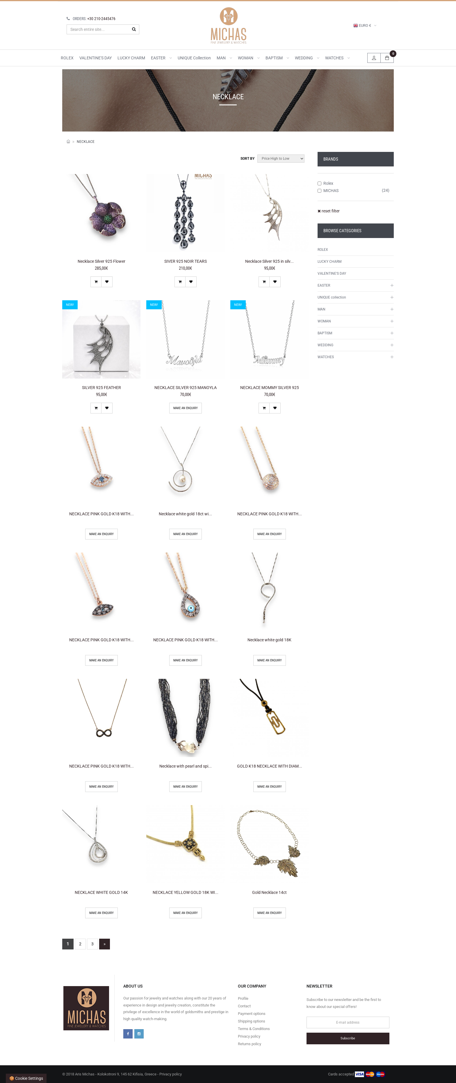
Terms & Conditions (254, 1029)
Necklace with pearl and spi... (185, 766)
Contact (244, 1006)
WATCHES (337, 58)
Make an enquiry (185, 408)
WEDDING (307, 58)
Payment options (252, 1013)
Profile (243, 998)
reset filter (329, 211)
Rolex (325, 183)
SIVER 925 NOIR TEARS (185, 261)
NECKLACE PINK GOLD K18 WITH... (101, 514)
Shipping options (251, 1021)
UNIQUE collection (194, 58)
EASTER (161, 58)
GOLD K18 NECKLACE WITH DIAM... (269, 766)
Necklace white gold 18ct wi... (185, 514)
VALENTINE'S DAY (95, 58)
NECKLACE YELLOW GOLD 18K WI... (185, 892)
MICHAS (328, 190)
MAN (224, 58)
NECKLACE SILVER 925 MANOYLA (185, 387)
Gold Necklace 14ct (269, 892)
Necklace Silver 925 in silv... (269, 261)
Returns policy (249, 1044)
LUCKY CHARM (131, 58)
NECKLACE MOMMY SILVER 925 (269, 387)
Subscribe (348, 1038)
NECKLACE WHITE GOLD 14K (101, 892)
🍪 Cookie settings (26, 1078)
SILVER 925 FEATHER (101, 387)
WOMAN (249, 58)
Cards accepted (356, 1074)
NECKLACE (86, 142)
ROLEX (67, 58)
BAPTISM (277, 58)
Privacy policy (249, 1036)
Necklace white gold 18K (269, 640)
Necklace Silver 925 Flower (101, 261)
